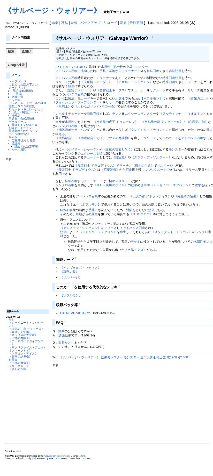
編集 (55, 23)
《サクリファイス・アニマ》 (27, 347)
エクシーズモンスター (140, 113)
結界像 (13, 359)
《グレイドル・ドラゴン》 (147, 130)
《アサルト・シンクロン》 (134, 82)
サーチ (124, 165)
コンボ (60, 98)
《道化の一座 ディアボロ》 (26, 328)
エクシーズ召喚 (92, 153)
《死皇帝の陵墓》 (186, 196)
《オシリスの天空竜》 (23, 334)
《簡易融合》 (64, 138)
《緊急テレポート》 (79, 90)
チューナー (129, 71)
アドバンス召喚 (66, 78)
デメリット (123, 181)
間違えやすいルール (25, 124)
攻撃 (198, 185)
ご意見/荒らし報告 (24, 140)
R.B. (11, 319)
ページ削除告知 (19, 133)
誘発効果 (175, 71)
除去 (209, 130)
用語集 (13, 118)
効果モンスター (112, 357)
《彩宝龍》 (120, 157)
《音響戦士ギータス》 (112, 90)
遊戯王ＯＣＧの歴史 (22, 106)
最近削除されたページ (23, 130)
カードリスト (17, 87)
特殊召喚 (153, 71)
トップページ (17, 81)
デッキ (135, 241)
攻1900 (172, 357)
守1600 (183, 357)
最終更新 (136, 23)
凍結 (64, 23)
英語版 (17, 90)
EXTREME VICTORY (70, 67)
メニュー (17, 75)
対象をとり (66, 342)
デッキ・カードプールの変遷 (27, 103)
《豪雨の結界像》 (20, 356)
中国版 (17, 93)
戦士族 (118, 67)
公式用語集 (27, 118)
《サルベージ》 (71, 277)
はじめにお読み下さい (23, 84)
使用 (143, 185)
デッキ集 (14, 99)
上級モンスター (137, 67)
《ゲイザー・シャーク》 (82, 149)
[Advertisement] (25, 233)
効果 (178, 78)
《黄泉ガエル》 (199, 98)
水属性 (105, 67)
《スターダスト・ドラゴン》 (171, 232)
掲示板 (13, 137)
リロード (110, 23)
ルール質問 (19, 149)
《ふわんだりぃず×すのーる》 (95, 106)
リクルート (158, 90)
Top (6, 22)
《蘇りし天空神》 (20, 332)
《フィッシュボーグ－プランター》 (77, 102)
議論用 (16, 143)
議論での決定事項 (26, 146)
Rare (112, 313)
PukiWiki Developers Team (57, 456)
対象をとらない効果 (140, 210)
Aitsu (18, 451)
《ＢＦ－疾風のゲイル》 (110, 185)
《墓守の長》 (69, 272)
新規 (123, 23)
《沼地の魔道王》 (20, 362)
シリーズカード (19, 366)
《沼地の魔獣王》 (20, 338)
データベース (17, 121)
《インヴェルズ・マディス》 (80, 268)
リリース (61, 82)
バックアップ (90, 23)
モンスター (176, 149)
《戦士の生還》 (143, 165)
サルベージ (165, 165)
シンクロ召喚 (74, 94)
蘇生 (71, 86)
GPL (83, 456)
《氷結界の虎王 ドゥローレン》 (115, 122)
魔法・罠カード (79, 98)
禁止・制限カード (25, 112)
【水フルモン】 (151, 98)
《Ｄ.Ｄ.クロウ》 (141, 214)
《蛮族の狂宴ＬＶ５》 (118, 149)
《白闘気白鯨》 (197, 122)
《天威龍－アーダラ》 (96, 82)
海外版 (16, 115)
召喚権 (125, 106)
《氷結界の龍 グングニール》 (162, 122)
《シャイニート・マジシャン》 (26, 324)
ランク (117, 113)
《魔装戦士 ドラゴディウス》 (95, 165)
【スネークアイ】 (20, 350)
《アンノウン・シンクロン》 (80, 228)
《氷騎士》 (63, 106)
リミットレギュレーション (26, 109)
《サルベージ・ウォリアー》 (52, 10)
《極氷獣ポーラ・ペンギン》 (75, 130)
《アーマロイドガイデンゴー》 (26, 343)
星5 (142, 357)
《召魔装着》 (109, 169)
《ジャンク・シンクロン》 (98, 232)
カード (173, 138)
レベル (60, 113)
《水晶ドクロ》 (135, 250)
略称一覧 (17, 96)
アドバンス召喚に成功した (74, 71)
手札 (102, 71)
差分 (74, 23)
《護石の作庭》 (19, 368)
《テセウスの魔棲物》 (115, 138)
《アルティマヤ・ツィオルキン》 (182, 113)
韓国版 (27, 90)
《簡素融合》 (86, 138)
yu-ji (34, 458)
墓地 (112, 71)
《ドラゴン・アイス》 (23, 353)
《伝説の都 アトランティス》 (150, 196)
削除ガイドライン (20, 127)
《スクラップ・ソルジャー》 (151, 157)
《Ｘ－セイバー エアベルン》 (171, 185)
